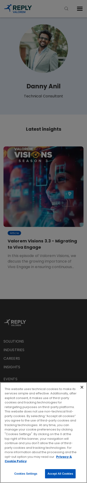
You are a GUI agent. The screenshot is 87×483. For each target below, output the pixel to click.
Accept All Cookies (60, 473)
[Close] (82, 387)
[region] (43, 432)
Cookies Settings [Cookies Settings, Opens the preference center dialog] (25, 473)
